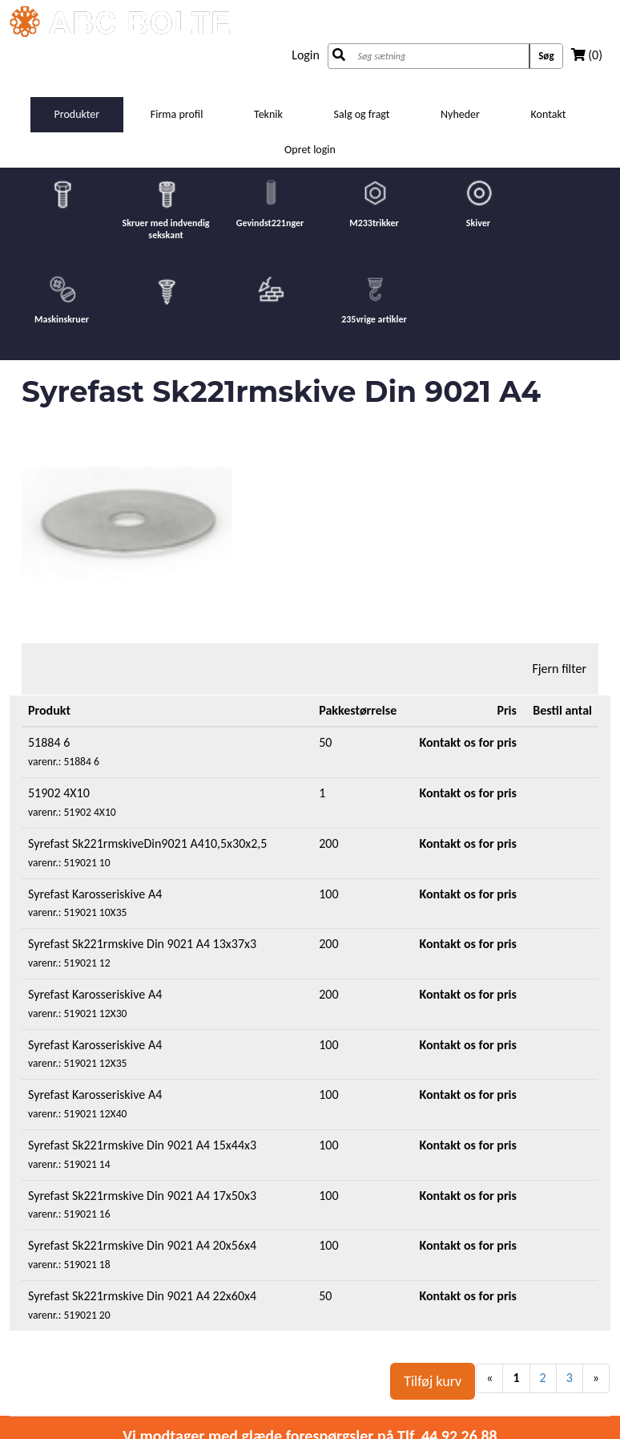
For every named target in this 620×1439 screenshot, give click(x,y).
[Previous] (489, 1378)
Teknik (268, 114)
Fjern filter (559, 668)
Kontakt (548, 114)
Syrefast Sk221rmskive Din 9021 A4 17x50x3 (142, 1195)
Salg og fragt (362, 114)
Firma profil (177, 114)
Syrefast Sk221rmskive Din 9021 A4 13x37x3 (142, 943)
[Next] (596, 1378)
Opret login (310, 149)
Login (306, 55)
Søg (546, 56)
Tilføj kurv (432, 1381)
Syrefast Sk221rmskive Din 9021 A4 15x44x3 (142, 1145)
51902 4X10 (59, 793)
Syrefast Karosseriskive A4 (95, 894)
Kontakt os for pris (468, 742)
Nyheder (460, 114)
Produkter (77, 114)
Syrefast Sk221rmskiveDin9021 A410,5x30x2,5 (147, 843)
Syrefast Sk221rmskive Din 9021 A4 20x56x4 (142, 1245)
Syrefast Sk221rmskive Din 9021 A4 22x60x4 (142, 1295)
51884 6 (49, 742)
